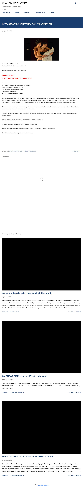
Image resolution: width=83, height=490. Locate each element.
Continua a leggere (74, 312)
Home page (5, 12)
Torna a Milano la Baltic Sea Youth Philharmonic (27, 293)
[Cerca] (76, 3)
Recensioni (26, 12)
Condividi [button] (76, 151)
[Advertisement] (41, 215)
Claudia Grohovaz (14, 3)
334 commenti (14, 312)
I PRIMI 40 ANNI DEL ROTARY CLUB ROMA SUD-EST (27, 456)
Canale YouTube (39, 12)
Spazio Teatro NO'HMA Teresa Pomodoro (23, 151)
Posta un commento (17, 392)
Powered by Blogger (41, 485)
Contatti (50, 12)
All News (15, 12)
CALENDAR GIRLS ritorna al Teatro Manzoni (24, 376)
